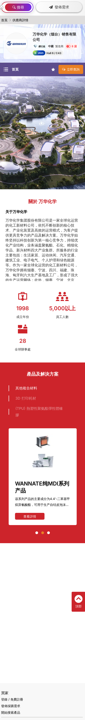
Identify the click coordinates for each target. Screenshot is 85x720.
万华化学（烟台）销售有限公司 (54, 37)
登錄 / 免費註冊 (12, 699)
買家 (4, 693)
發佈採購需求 (10, 706)
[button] (36, 532)
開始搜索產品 (10, 712)
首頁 (4, 20)
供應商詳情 (20, 20)
